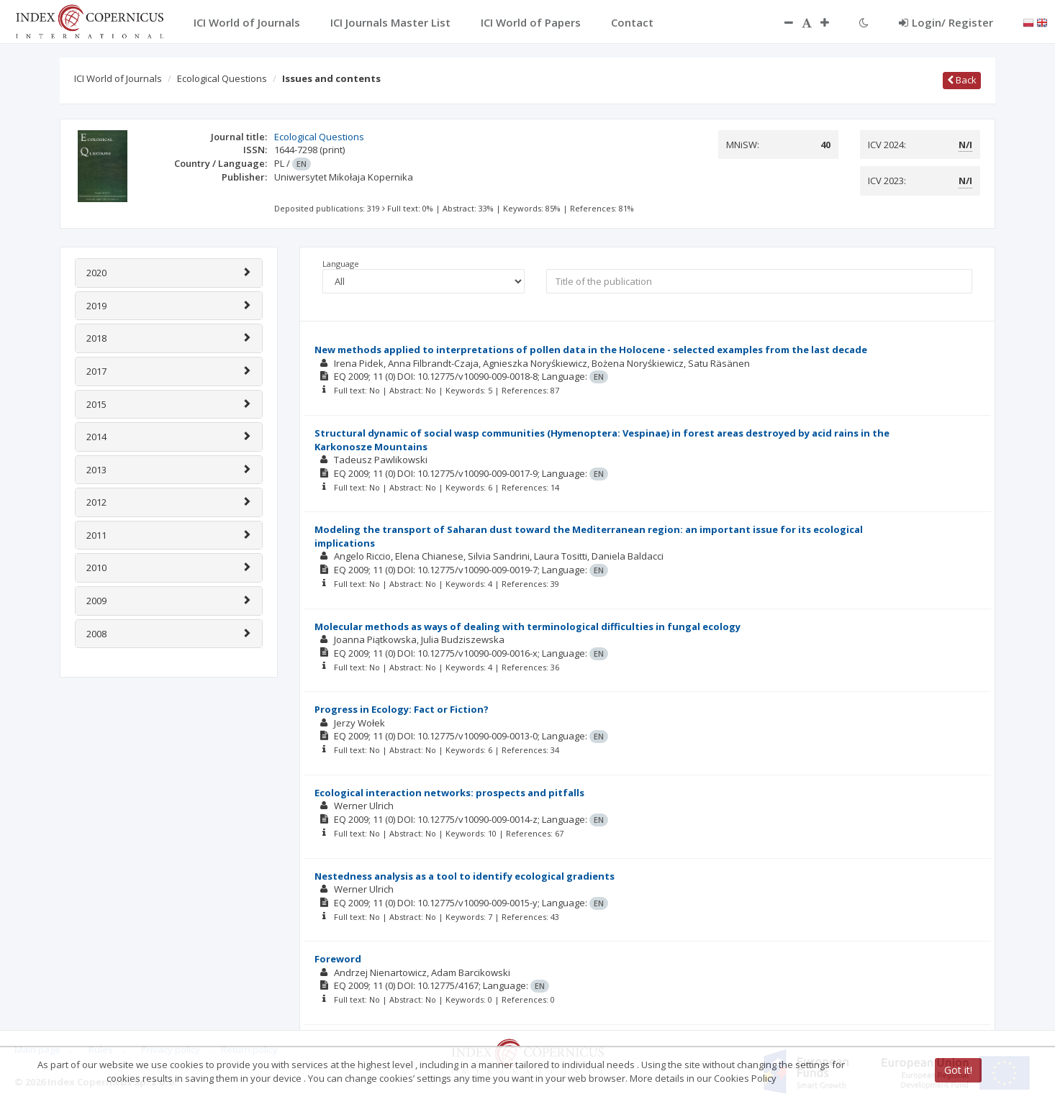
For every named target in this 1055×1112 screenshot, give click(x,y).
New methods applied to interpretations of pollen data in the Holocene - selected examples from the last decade (590, 349)
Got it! (958, 1070)
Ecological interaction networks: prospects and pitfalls (449, 792)
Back (962, 79)
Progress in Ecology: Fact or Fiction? (401, 709)
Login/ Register (946, 22)
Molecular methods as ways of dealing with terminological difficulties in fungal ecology (527, 626)
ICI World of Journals (118, 78)
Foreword (337, 958)
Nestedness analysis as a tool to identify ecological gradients (464, 876)
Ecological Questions (222, 78)
